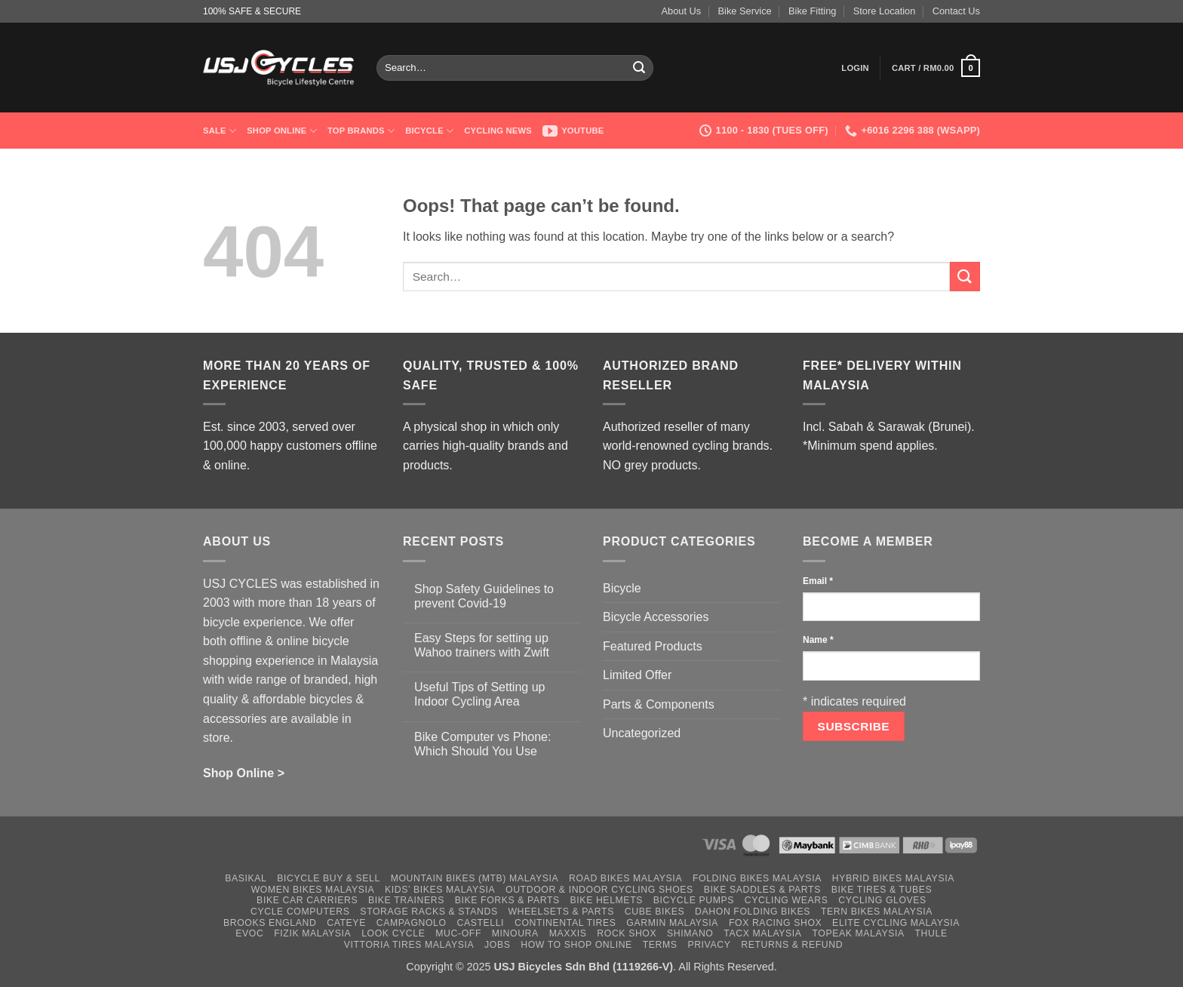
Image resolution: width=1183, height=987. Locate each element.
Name (818, 640)
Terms (660, 944)
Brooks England (269, 923)
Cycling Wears (786, 900)
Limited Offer (637, 675)
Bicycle (429, 131)
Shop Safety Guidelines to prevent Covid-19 (484, 596)
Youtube (573, 130)
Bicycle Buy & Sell (328, 878)
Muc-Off (458, 933)
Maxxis (568, 933)
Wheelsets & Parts (560, 911)
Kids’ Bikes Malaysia (440, 889)
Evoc (249, 933)
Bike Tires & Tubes (882, 889)
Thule (931, 933)
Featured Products (652, 646)
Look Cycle (393, 933)
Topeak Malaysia (858, 933)
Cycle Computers (300, 911)
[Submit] (640, 68)
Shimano (690, 933)
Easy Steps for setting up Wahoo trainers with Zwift (481, 645)
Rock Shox (626, 933)
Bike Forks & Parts (507, 900)
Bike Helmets (606, 900)
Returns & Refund (792, 944)
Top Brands (361, 131)
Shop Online (282, 131)
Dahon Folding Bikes (752, 911)
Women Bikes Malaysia (313, 889)
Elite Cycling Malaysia (896, 923)
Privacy (708, 944)
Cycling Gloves (882, 900)
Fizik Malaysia (312, 933)
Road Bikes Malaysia (625, 878)
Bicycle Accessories (656, 616)
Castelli (480, 923)
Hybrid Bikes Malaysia (893, 878)
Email (818, 581)
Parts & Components (658, 704)
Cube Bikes (655, 911)
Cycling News (498, 130)
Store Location (884, 11)
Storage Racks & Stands (428, 911)
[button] (855, 67)
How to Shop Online (576, 944)
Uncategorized (642, 733)
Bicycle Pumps (693, 900)
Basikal (245, 878)
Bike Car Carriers (307, 900)
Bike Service (745, 11)
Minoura (515, 933)
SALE (219, 131)
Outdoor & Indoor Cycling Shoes (599, 889)
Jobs (497, 944)
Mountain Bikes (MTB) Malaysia (475, 878)
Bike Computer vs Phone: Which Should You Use (482, 744)
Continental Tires (565, 923)
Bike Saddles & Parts (762, 889)
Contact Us (956, 11)
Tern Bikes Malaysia (877, 911)
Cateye (346, 923)
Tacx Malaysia (762, 933)
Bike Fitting (812, 11)
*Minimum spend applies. (870, 445)
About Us (682, 11)
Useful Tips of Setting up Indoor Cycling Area (479, 694)
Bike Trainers (406, 900)
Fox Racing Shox (775, 923)
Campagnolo (411, 923)
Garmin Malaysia (672, 923)
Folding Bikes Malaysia (757, 878)
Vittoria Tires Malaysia (409, 944)
